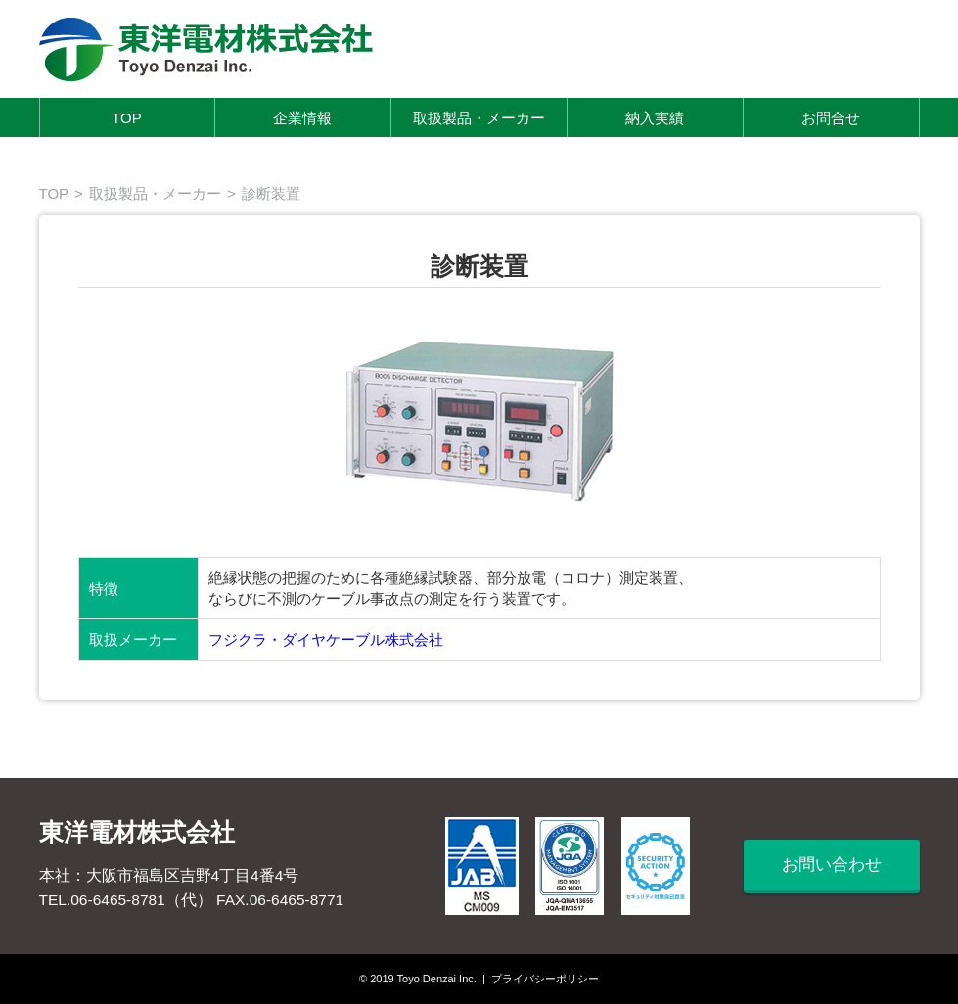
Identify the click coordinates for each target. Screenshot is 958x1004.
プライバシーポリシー (545, 978)
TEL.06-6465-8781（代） (125, 899)
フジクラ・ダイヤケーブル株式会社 (325, 639)
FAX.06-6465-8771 (279, 899)
